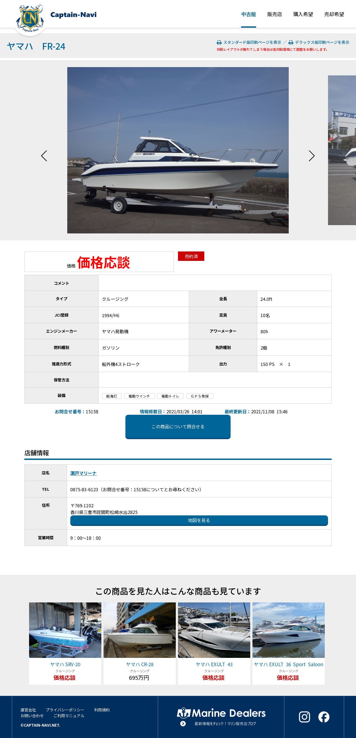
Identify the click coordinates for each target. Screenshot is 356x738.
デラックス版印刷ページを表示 (318, 42)
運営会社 (28, 709)
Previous (44, 150)
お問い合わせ (32, 715)
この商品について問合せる (178, 426)
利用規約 (102, 709)
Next (311, 150)
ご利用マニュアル (68, 715)
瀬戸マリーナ (83, 473)
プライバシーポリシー (65, 709)
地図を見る (199, 520)
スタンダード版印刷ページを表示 (249, 42)
